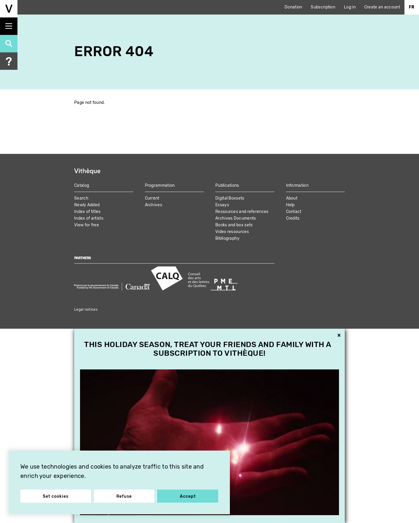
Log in (350, 7)
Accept (188, 496)
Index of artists (88, 218)
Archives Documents (235, 218)
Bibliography (227, 238)
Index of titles (87, 211)
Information (297, 185)
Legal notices (85, 309)
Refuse (124, 496)
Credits (293, 218)
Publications (227, 185)
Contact (293, 211)
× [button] (339, 336)
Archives (153, 204)
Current (152, 198)
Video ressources (232, 231)
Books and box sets (234, 225)
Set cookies (55, 496)
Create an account (382, 7)
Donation (293, 7)
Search (81, 198)
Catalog (81, 185)
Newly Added (87, 204)
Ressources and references (242, 211)
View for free (86, 225)
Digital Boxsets (229, 198)
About (292, 198)
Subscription (323, 7)
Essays (222, 204)
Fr (412, 7)
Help (290, 204)
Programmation (160, 185)
